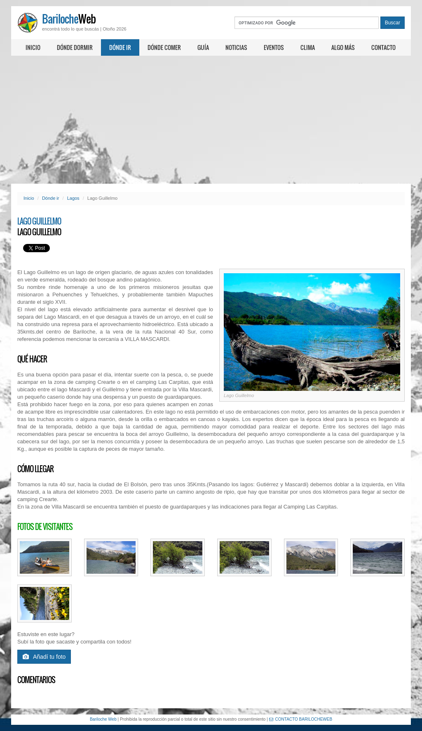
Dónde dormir (75, 47)
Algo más (343, 47)
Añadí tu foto (44, 656)
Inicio (33, 47)
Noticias (236, 47)
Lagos (73, 198)
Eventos (274, 47)
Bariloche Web (103, 719)
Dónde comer (164, 47)
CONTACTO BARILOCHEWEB (301, 719)
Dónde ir (120, 47)
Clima (307, 47)
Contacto (383, 47)
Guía (203, 47)
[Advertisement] (211, 119)
